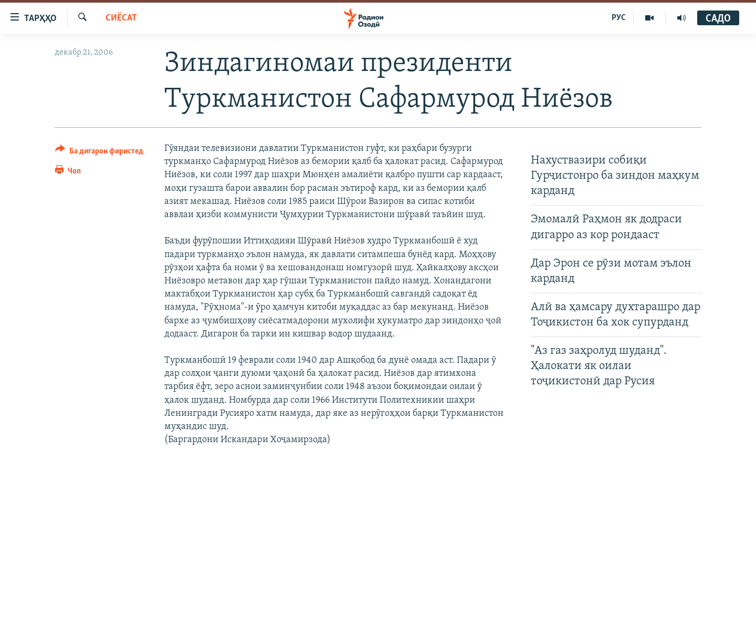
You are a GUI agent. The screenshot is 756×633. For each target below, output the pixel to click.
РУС (619, 18)
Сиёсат (121, 18)
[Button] (99, 153)
